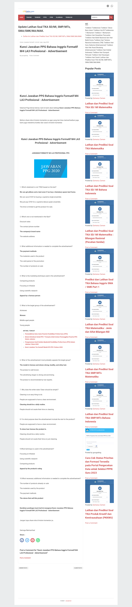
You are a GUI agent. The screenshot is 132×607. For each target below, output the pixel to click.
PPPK (45, 17)
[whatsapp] (38, 540)
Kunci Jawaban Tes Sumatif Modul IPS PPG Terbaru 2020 (44, 347)
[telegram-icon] (108, 6)
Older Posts (78, 568)
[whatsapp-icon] (112, 6)
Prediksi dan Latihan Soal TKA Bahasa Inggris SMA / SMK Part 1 (99, 283)
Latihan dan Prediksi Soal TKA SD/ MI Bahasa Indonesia (99, 190)
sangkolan (68, 601)
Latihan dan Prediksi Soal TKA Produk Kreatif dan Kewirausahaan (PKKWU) (99, 514)
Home (21, 17)
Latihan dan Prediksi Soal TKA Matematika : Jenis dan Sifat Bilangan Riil (99, 328)
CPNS (51, 17)
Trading (29, 17)
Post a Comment (34, 55)
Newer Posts (23, 568)
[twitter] (27, 540)
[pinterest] (33, 540)
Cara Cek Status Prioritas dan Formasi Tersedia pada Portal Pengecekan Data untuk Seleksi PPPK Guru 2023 (99, 465)
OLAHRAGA (59, 17)
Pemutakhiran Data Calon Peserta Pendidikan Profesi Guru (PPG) (46, 334)
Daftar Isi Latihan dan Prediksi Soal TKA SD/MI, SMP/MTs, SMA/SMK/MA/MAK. (52, 36)
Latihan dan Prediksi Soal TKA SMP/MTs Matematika (99, 373)
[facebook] (22, 540)
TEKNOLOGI (69, 17)
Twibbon (37, 17)
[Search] (100, 17)
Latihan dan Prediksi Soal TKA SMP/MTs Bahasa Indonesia (99, 418)
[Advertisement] (50, 73)
